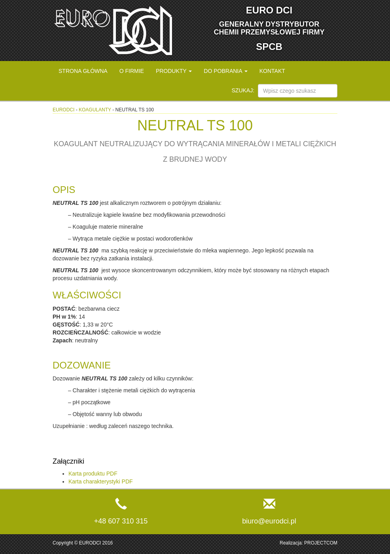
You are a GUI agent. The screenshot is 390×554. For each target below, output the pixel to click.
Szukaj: (243, 90)
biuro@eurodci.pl (269, 521)
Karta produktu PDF (92, 473)
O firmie (131, 71)
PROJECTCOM (320, 543)
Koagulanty (95, 110)
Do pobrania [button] (225, 71)
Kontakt (272, 71)
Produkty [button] (174, 71)
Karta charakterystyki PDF (100, 481)
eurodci (63, 110)
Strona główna (83, 71)
